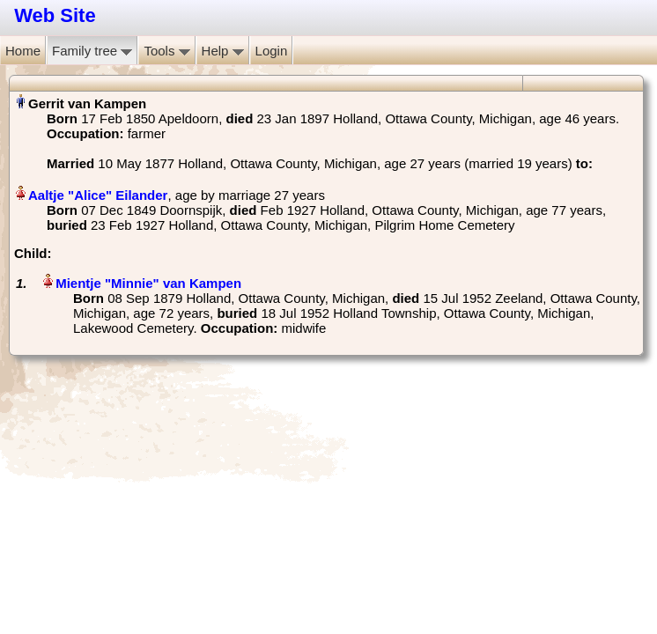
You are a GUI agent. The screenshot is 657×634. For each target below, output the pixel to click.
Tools (166, 50)
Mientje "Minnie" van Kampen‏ (148, 283)
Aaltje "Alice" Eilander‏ (97, 195)
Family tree (92, 50)
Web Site (55, 15)
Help (223, 50)
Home (23, 50)
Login (271, 50)
